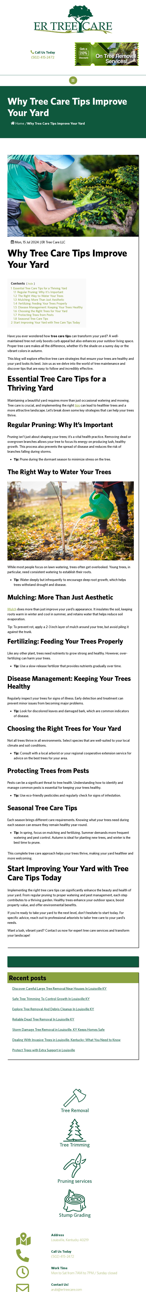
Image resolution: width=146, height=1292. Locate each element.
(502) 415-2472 (62, 1256)
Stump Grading (75, 1203)
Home (17, 123)
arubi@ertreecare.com (66, 1289)
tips (77, 405)
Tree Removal (75, 1101)
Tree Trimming (75, 1133)
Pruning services (75, 1168)
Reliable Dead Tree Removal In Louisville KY (43, 1019)
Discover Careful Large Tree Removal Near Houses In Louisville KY (59, 989)
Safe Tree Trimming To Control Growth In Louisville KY (51, 999)
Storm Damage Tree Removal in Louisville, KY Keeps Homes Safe (58, 1030)
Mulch (11, 609)
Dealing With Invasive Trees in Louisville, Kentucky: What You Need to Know (66, 1040)
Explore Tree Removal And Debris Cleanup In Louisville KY (53, 1009)
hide (30, 283)
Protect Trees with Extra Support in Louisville (43, 1050)
